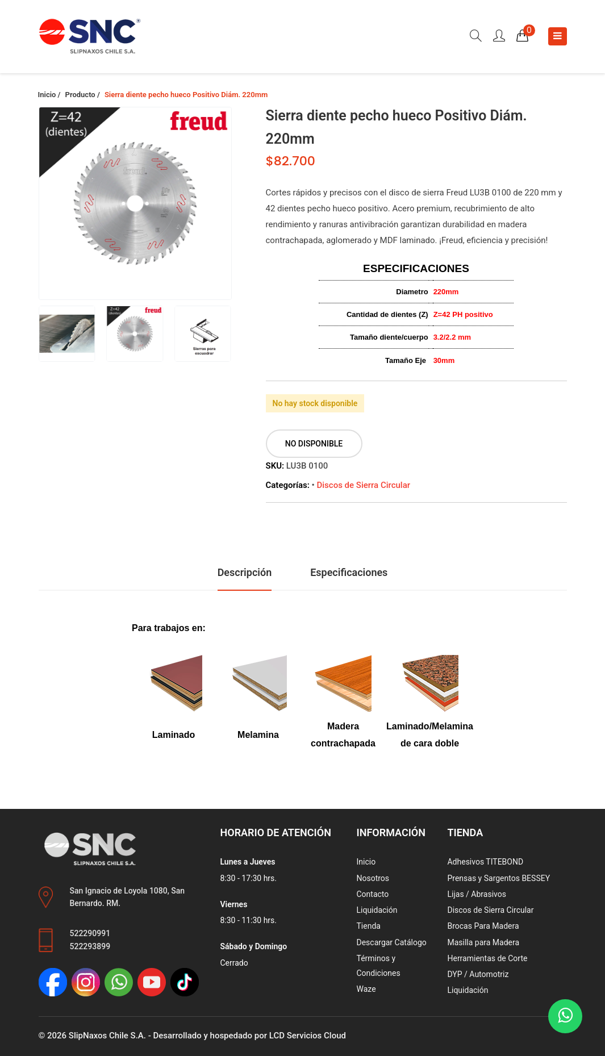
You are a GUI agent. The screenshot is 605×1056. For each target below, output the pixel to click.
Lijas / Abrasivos (476, 894)
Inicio (365, 861)
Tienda (368, 925)
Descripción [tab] (245, 572)
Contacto (372, 894)
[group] (135, 203)
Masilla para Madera (483, 942)
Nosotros (372, 878)
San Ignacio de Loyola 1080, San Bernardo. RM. (127, 897)
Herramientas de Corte (487, 958)
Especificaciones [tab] (348, 572)
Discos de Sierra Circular (363, 485)
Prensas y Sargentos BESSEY (498, 878)
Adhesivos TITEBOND (485, 861)
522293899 (90, 946)
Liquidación (376, 910)
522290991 (90, 933)
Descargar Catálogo (391, 942)
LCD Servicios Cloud (307, 1035)
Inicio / (49, 94)
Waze (365, 989)
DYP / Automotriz (477, 974)
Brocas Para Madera (483, 925)
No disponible (314, 443)
